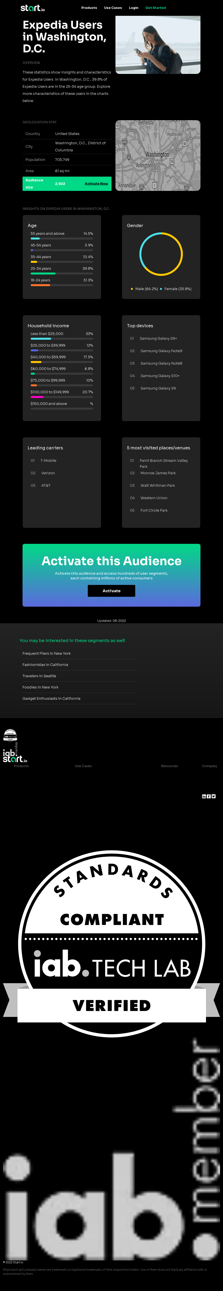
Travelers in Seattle (39, 676)
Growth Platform (27, 805)
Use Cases (113, 8)
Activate (112, 590)
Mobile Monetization (91, 798)
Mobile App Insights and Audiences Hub (107, 782)
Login (133, 8)
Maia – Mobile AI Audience (35, 774)
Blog (161, 782)
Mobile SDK (23, 813)
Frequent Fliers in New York (47, 653)
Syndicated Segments (31, 798)
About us (209, 774)
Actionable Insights (29, 821)
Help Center (167, 813)
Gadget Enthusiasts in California (51, 698)
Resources (169, 766)
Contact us (167, 805)
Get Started (156, 8)
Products (89, 8)
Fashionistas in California (45, 665)
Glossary (165, 790)
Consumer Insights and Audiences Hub (106, 774)
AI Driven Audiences (30, 790)
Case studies (168, 774)
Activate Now (96, 184)
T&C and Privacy (170, 798)
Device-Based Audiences (34, 782)
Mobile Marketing (89, 790)
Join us (208, 782)
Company (209, 766)
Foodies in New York (41, 687)
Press (206, 790)
